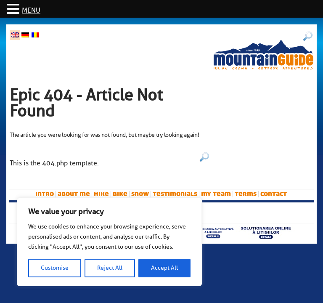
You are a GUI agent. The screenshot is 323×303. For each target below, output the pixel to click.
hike (101, 193)
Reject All (109, 267)
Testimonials (175, 193)
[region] (109, 242)
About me (74, 193)
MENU (31, 10)
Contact (273, 193)
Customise (55, 267)
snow (140, 193)
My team (216, 193)
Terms (246, 193)
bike (120, 193)
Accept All (164, 267)
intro (44, 193)
